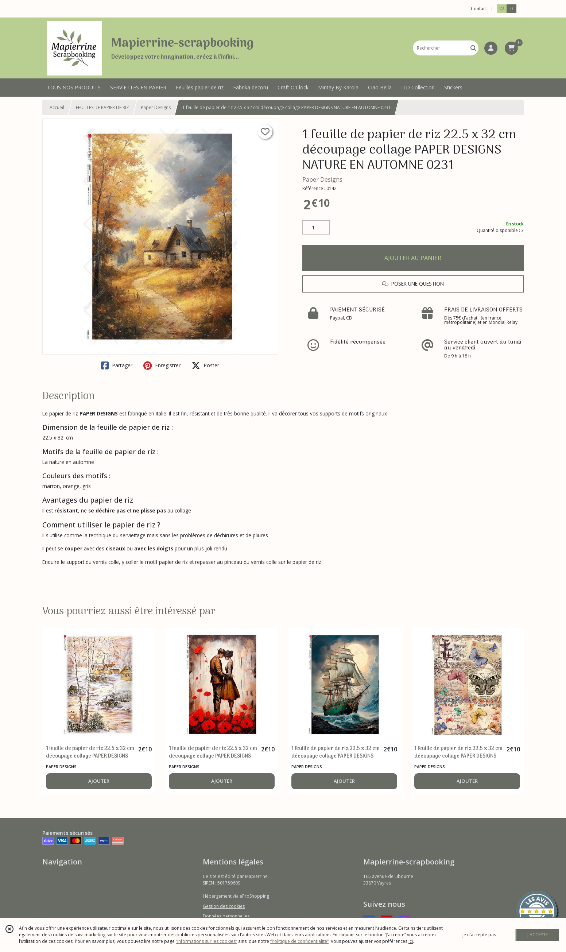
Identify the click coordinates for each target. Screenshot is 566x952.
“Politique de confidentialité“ (299, 941)
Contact (479, 8)
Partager (116, 365)
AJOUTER (98, 781)
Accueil (57, 107)
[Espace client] (491, 48)
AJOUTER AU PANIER (412, 258)
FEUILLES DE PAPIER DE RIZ (102, 107)
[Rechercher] (473, 48)
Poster (205, 365)
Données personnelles (226, 916)
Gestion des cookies (224, 906)
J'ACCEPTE (537, 935)
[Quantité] (316, 227)
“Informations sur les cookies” (206, 941)
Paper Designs (156, 107)
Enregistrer (162, 365)
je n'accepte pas (479, 935)
